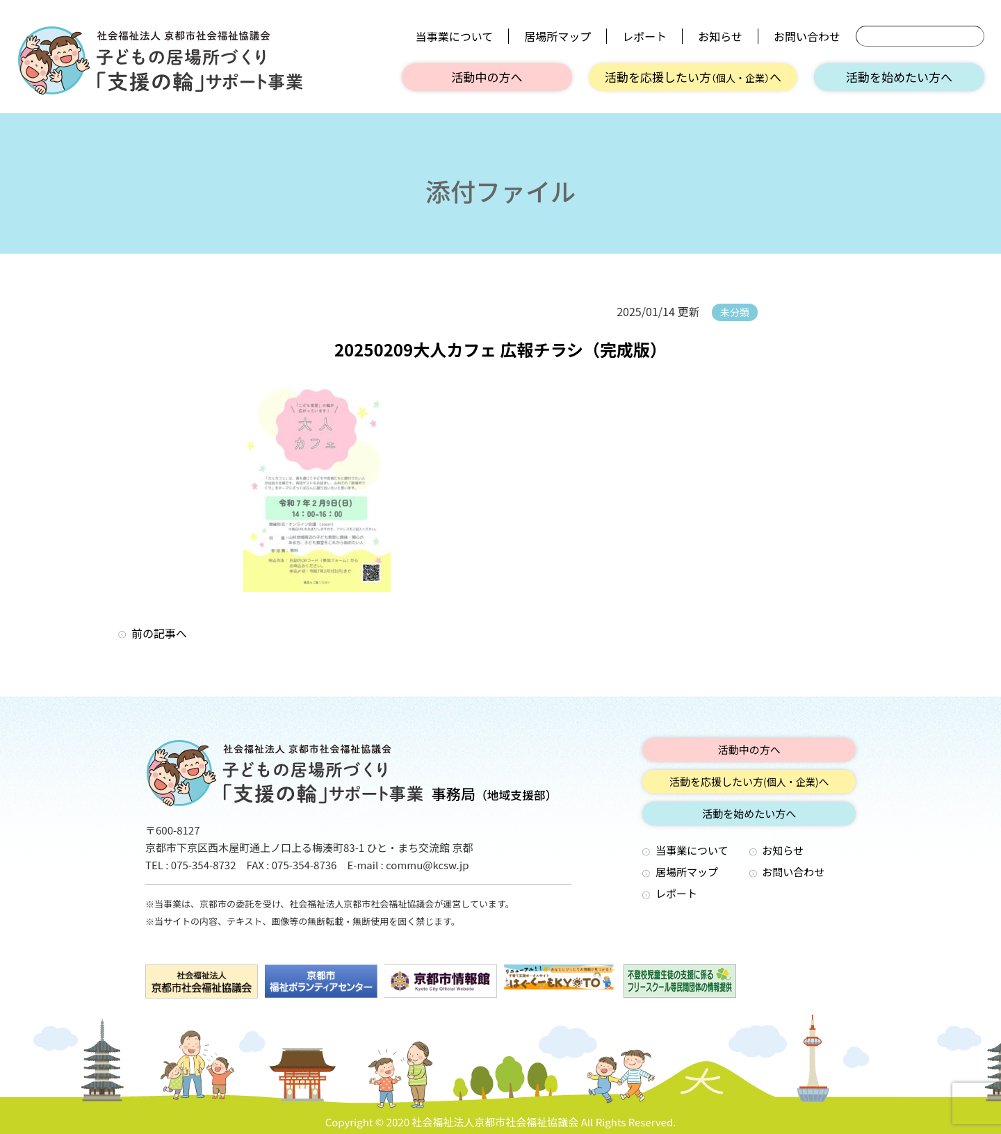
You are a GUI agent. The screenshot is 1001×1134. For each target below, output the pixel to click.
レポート (644, 36)
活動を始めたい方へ (899, 76)
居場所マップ (557, 36)
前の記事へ (159, 633)
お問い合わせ (807, 36)
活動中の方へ (487, 76)
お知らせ (720, 36)
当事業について (455, 36)
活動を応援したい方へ (693, 76)
